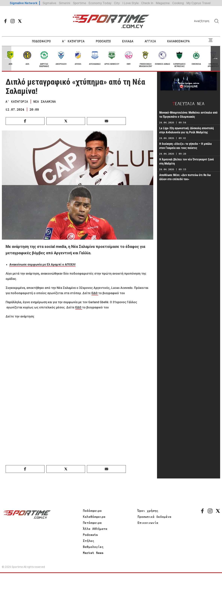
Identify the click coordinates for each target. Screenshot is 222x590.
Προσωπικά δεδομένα (154, 517)
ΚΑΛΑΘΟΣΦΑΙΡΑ (178, 41)
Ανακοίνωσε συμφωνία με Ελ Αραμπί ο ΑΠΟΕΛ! (42, 264)
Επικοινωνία (148, 523)
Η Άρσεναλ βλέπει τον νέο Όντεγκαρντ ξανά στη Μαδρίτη (186, 161)
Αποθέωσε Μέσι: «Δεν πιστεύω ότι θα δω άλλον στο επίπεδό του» (185, 177)
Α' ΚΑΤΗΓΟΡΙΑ (73, 41)
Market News (93, 553)
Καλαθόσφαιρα (94, 517)
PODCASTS (103, 41)
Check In (147, 3)
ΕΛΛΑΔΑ (128, 41)
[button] (215, 58)
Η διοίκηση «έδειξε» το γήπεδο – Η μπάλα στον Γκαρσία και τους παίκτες (185, 146)
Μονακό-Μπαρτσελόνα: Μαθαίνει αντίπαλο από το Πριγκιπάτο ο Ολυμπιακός (188, 114)
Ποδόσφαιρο (92, 511)
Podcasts (90, 535)
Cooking (178, 3)
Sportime (79, 3)
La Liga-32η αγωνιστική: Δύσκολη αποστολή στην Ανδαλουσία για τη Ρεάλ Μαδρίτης (186, 130)
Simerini (64, 3)
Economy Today (100, 3)
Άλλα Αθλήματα (95, 529)
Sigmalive (49, 3)
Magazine (163, 3)
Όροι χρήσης (148, 511)
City (117, 3)
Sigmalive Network (23, 3)
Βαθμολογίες (93, 547)
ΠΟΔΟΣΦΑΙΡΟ (41, 41)
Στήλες (88, 541)
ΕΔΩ (94, 293)
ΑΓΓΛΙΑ (150, 41)
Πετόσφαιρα (92, 523)
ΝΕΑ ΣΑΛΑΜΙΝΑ (44, 101)
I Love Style (130, 3)
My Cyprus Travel (199, 3)
